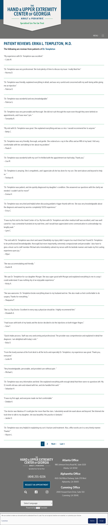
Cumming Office (70, 487)
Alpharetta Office (70, 474)
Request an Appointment (36, 484)
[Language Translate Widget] (36, 503)
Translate (41, 507)
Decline (92, 521)
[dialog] (54, 519)
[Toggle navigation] (103, 35)
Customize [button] (5, 521)
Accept (102, 521)
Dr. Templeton (48, 49)
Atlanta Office (70, 460)
